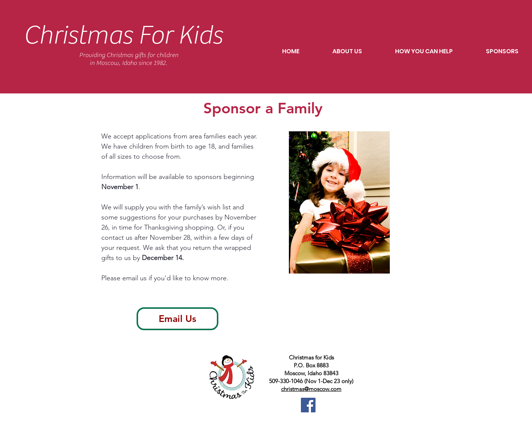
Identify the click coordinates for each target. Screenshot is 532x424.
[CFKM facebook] (308, 405)
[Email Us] (177, 318)
